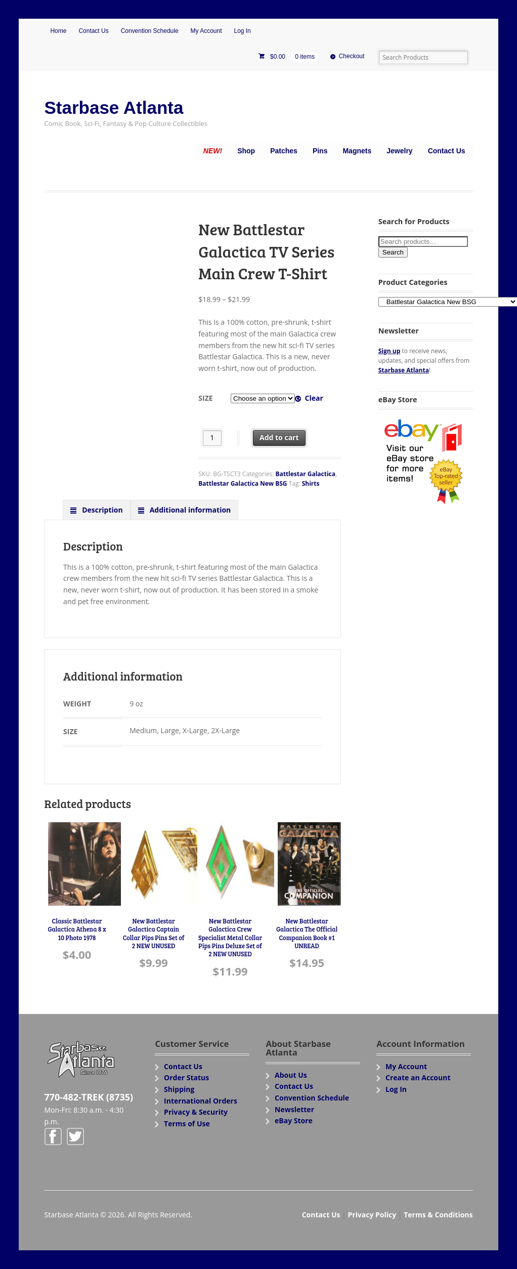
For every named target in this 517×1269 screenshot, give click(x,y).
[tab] (97, 509)
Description (101, 510)
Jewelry (399, 151)
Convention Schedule (150, 30)
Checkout (352, 56)
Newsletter (294, 1109)
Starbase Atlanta (113, 107)
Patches (283, 151)
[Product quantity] (212, 438)
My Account (206, 30)
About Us (291, 1075)
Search (393, 252)
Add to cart (279, 437)
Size (205, 398)
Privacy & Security (196, 1112)
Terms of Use (187, 1123)
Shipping (179, 1089)
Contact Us (93, 30)
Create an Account (418, 1077)
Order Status (186, 1077)
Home (58, 30)
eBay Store (294, 1120)
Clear (314, 398)
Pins (320, 151)
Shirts (311, 483)
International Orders (200, 1101)
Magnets (356, 151)
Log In (242, 30)
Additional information (189, 510)
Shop (246, 151)
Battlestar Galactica (305, 474)
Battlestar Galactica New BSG (242, 483)
